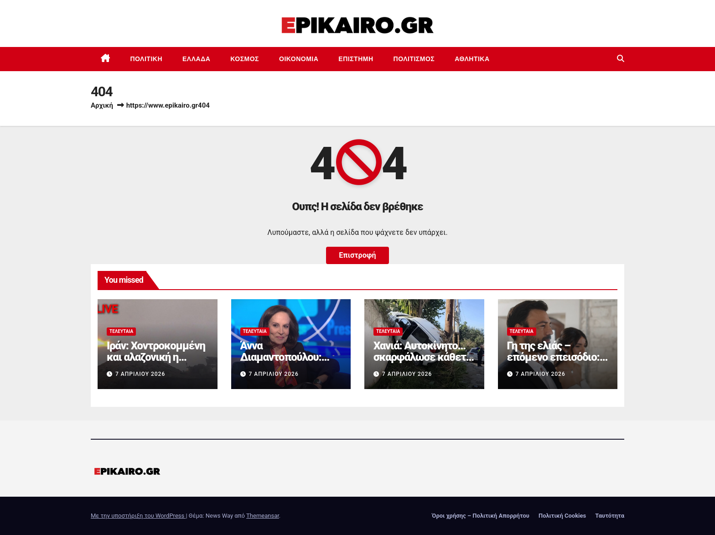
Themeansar (262, 515)
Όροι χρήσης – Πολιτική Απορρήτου (480, 515)
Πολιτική (146, 59)
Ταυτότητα (609, 515)
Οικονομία (298, 59)
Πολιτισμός (414, 59)
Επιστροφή (357, 255)
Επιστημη (355, 59)
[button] (620, 58)
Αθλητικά (472, 59)
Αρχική (102, 105)
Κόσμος (244, 59)
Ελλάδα (196, 59)
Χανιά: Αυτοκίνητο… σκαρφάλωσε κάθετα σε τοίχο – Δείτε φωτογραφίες (422, 362)
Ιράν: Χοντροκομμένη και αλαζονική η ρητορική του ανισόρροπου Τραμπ (156, 362)
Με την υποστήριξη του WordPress (138, 515)
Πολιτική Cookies (562, 515)
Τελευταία (121, 331)
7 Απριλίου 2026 (140, 374)
